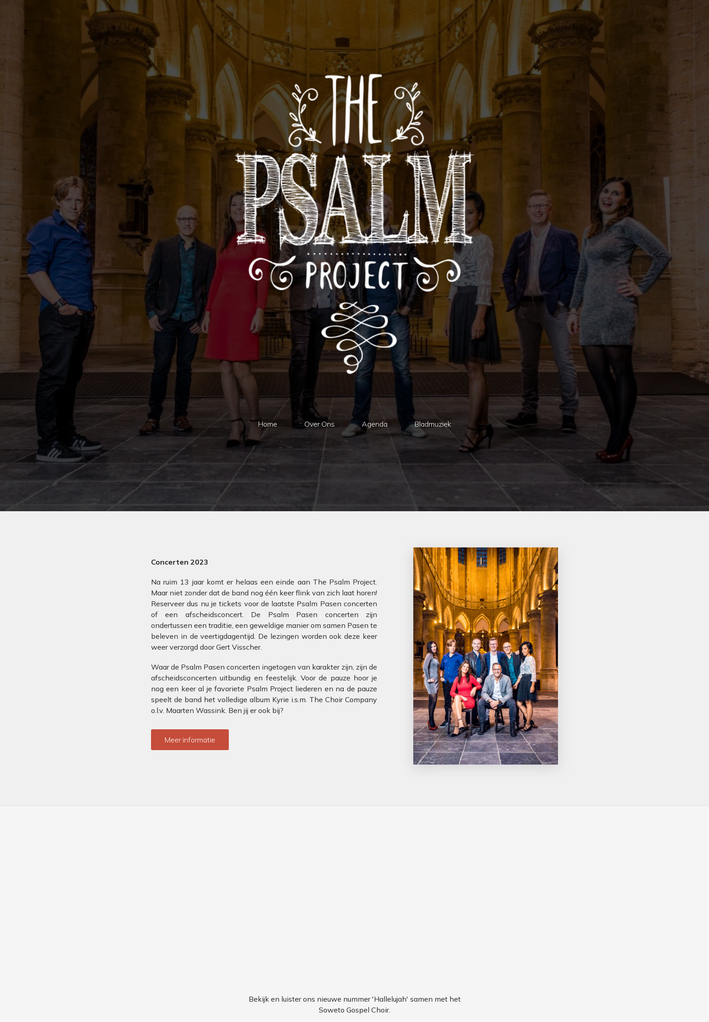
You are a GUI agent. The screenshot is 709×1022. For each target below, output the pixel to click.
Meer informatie (190, 739)
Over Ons (319, 423)
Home (267, 423)
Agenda (375, 423)
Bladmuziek (433, 423)
